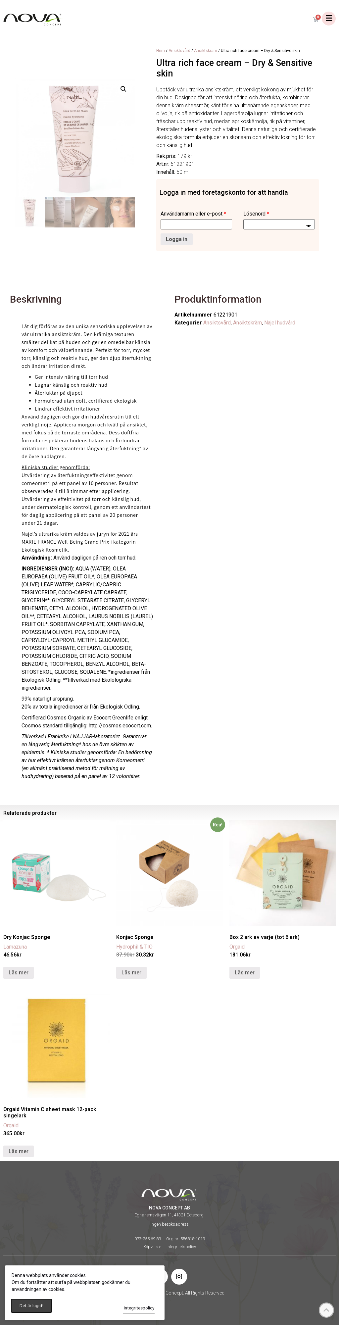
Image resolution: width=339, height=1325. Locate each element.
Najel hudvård (279, 323)
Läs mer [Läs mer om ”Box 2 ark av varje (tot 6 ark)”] (245, 973)
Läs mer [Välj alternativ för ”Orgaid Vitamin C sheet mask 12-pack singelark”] (18, 1152)
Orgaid (237, 947)
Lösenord (256, 214)
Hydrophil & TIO (134, 947)
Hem (160, 51)
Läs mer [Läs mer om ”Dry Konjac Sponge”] (18, 973)
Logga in (176, 239)
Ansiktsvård (179, 51)
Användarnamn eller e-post (193, 214)
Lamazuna (15, 947)
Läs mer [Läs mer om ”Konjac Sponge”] (131, 973)
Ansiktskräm (205, 51)
